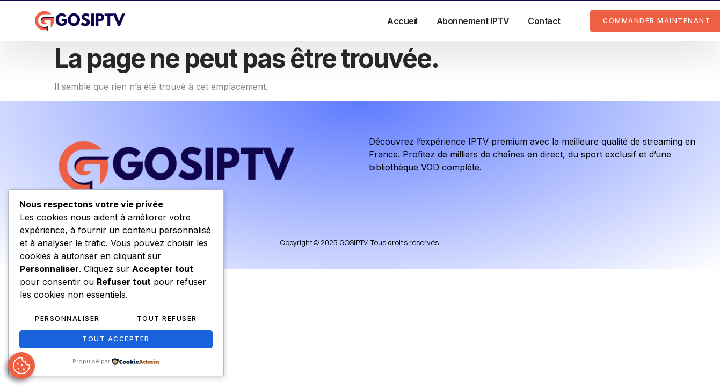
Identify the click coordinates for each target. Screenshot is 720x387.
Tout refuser (167, 318)
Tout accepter (116, 339)
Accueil (402, 21)
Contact (544, 21)
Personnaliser (67, 318)
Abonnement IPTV (473, 21)
